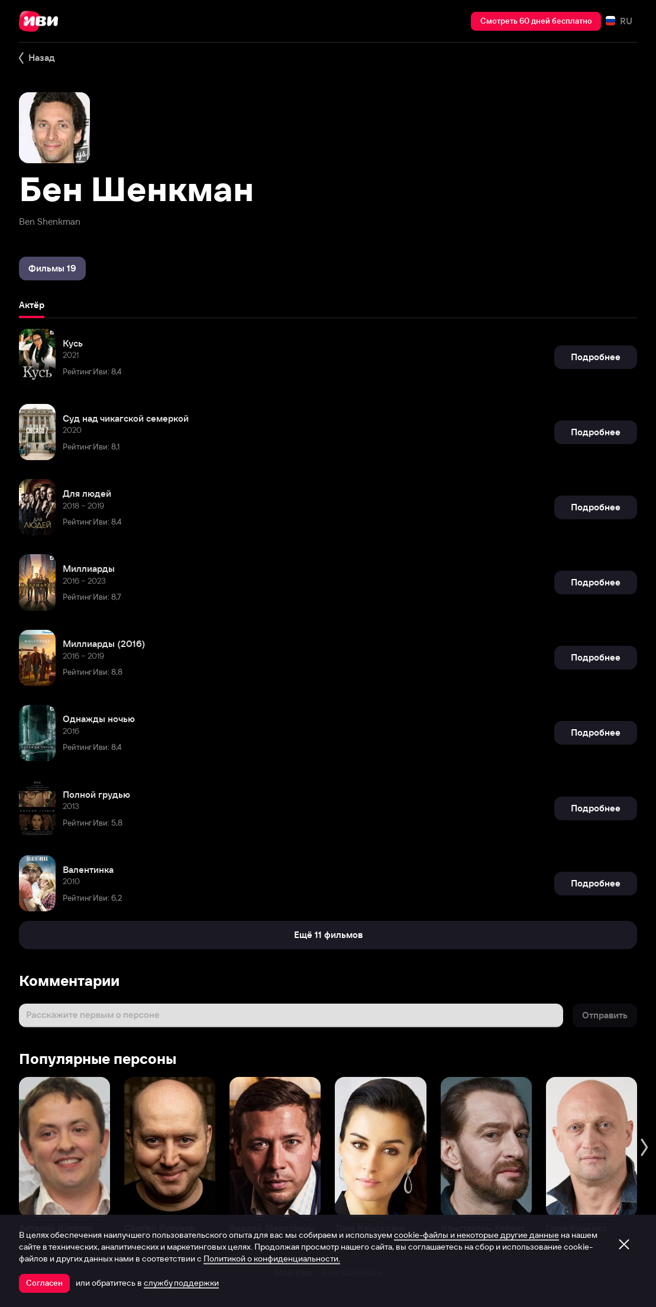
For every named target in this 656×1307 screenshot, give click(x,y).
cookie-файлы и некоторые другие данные (476, 1235)
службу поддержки (181, 1282)
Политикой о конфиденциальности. (271, 1258)
